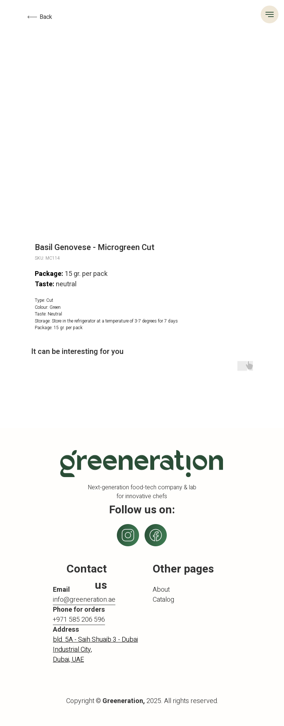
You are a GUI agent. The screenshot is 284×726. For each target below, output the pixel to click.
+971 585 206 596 (79, 620)
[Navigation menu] (270, 14)
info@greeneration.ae (84, 600)
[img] (156, 535)
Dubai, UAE (68, 660)
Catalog (163, 600)
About (161, 590)
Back (46, 17)
